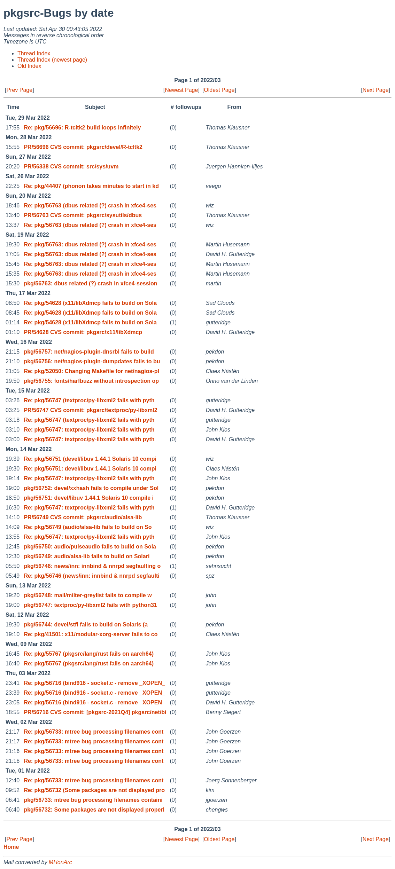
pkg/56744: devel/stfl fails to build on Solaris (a (86, 624)
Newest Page (181, 90)
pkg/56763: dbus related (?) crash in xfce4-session (90, 283)
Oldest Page (219, 90)
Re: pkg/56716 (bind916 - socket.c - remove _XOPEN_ (94, 683)
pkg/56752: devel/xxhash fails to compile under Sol (91, 488)
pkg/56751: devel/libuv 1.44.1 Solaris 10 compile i (89, 498)
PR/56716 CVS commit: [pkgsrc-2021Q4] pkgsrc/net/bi (95, 712)
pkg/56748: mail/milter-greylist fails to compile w (88, 595)
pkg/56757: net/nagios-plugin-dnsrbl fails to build (89, 352)
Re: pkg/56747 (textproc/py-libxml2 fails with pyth (89, 400)
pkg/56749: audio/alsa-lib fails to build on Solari (86, 556)
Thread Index (33, 53)
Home (11, 847)
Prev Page (19, 90)
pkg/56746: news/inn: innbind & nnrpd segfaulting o (92, 566)
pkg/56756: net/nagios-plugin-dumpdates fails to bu (92, 361)
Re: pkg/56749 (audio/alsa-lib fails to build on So (88, 527)
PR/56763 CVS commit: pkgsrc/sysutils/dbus (83, 215)
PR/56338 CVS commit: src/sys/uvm (71, 166)
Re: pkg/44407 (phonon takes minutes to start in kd (91, 186)
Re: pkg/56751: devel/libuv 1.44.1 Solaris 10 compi (90, 469)
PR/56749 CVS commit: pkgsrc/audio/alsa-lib (83, 517)
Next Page (376, 90)
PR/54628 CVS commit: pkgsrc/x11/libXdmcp (83, 332)
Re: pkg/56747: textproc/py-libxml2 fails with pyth (89, 430)
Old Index (29, 66)
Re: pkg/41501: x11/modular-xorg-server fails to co (90, 634)
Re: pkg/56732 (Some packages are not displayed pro (94, 790)
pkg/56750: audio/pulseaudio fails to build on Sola (90, 547)
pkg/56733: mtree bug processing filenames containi (93, 800)
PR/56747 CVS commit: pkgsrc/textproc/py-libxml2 (90, 410)
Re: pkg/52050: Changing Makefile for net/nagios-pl (91, 371)
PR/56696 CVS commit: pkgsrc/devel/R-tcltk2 (83, 147)
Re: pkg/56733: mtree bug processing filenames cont (93, 732)
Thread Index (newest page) (52, 60)
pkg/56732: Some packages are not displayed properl (94, 810)
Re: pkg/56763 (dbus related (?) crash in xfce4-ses (90, 205)
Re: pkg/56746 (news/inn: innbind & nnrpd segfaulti (91, 576)
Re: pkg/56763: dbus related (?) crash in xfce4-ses (90, 244)
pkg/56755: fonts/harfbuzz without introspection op (91, 381)
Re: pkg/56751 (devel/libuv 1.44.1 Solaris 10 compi (90, 459)
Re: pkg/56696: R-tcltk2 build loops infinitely (82, 128)
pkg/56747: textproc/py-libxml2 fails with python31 (90, 605)
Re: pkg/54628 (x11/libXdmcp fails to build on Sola (90, 303)
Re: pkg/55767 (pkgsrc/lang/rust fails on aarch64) (89, 654)
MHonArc (60, 862)
